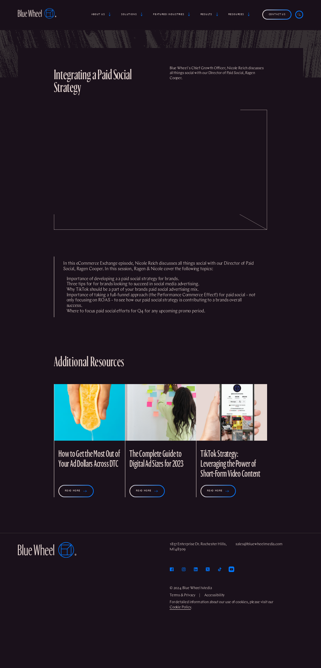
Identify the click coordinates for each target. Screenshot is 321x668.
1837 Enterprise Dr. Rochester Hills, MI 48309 (198, 546)
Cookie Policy (180, 607)
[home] (37, 14)
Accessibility (214, 595)
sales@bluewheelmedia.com (259, 544)
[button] (102, 14)
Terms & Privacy (182, 595)
